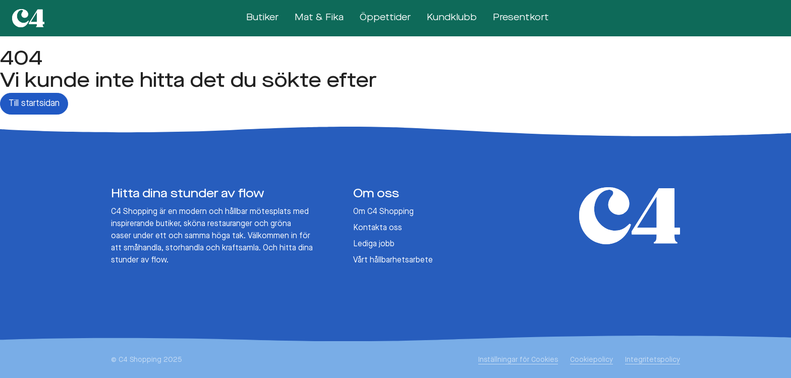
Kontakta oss (377, 228)
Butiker (262, 17)
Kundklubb (452, 17)
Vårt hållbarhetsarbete (393, 260)
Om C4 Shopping (383, 212)
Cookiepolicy (591, 359)
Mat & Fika (319, 17)
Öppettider (385, 17)
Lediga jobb (373, 244)
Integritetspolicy (652, 359)
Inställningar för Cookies (518, 359)
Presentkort (521, 17)
